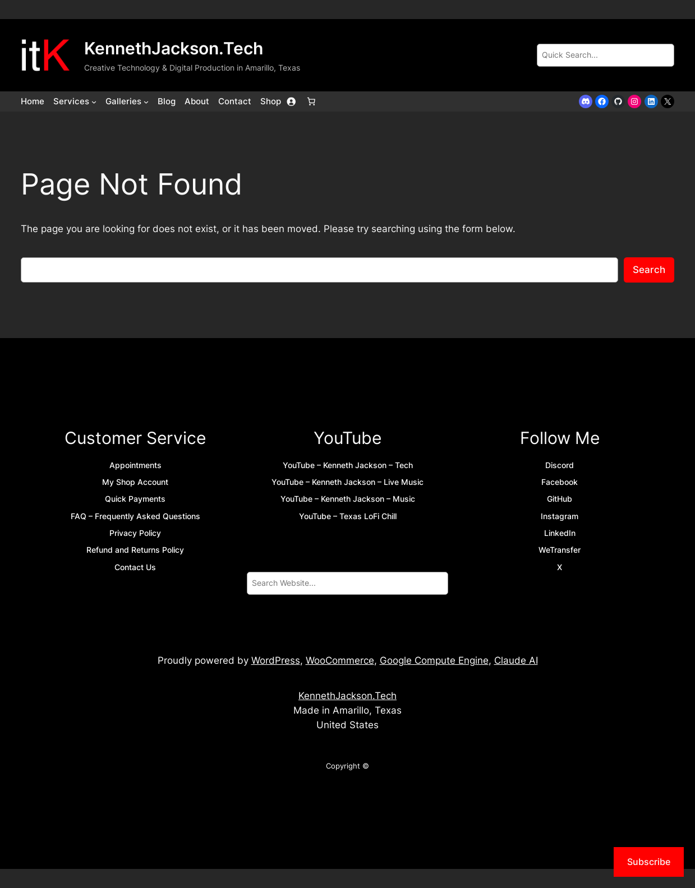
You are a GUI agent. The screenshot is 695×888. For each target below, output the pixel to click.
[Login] (291, 101)
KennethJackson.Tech (173, 48)
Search (649, 269)
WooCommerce (340, 660)
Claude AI (516, 660)
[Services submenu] (93, 101)
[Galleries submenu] (146, 101)
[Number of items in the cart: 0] (311, 101)
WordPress (275, 660)
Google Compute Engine (434, 660)
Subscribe (648, 861)
